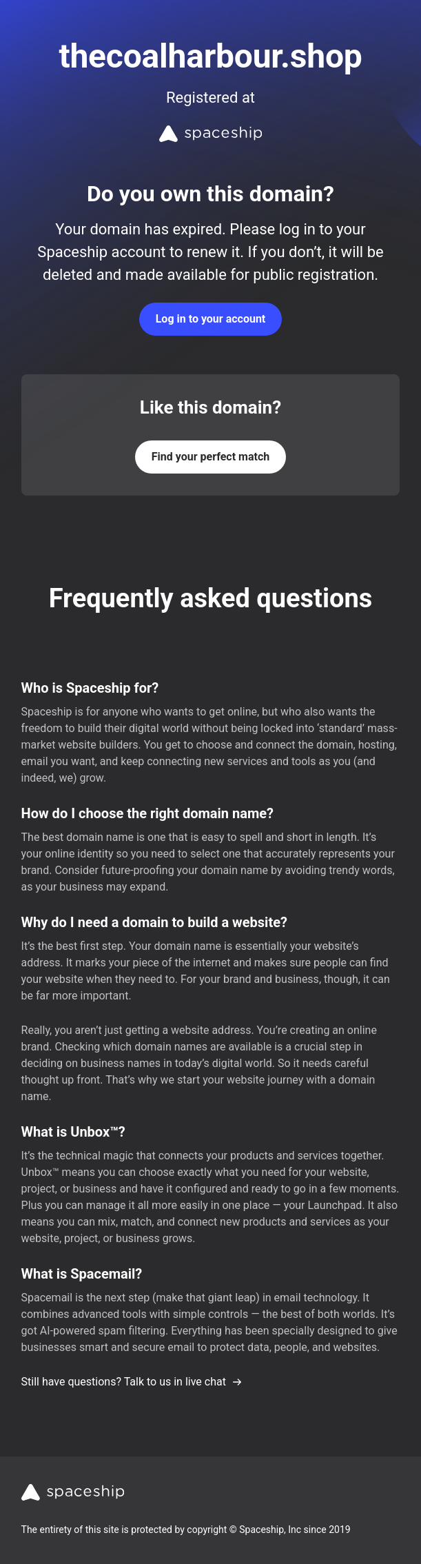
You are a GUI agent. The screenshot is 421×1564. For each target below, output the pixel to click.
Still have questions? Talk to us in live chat (132, 1381)
